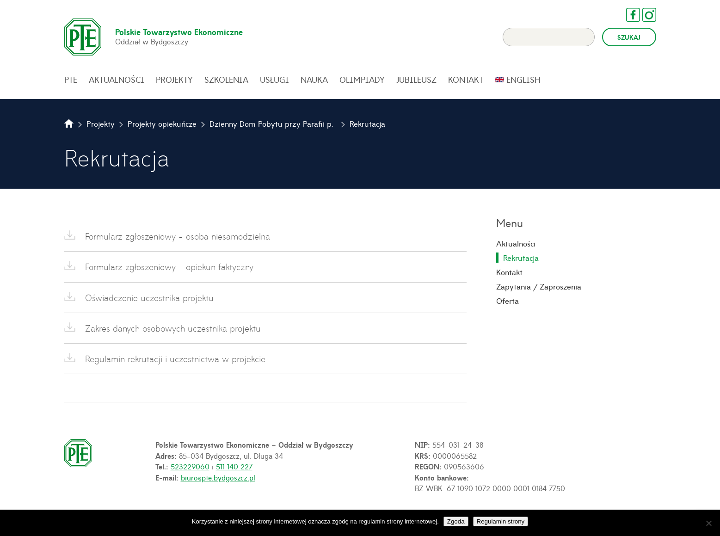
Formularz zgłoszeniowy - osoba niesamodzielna (177, 236)
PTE (70, 79)
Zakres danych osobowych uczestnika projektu (173, 328)
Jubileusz (416, 79)
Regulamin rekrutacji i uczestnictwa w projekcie (175, 358)
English (523, 79)
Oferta (507, 301)
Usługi (274, 79)
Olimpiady (362, 79)
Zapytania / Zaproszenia (538, 286)
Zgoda (456, 521)
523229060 (190, 466)
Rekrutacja (521, 258)
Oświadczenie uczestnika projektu (149, 297)
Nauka (314, 79)
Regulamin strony (501, 521)
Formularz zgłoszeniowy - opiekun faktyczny (169, 266)
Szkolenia (226, 79)
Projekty (174, 79)
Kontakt (465, 79)
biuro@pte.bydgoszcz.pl (218, 477)
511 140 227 (234, 466)
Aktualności (116, 79)
